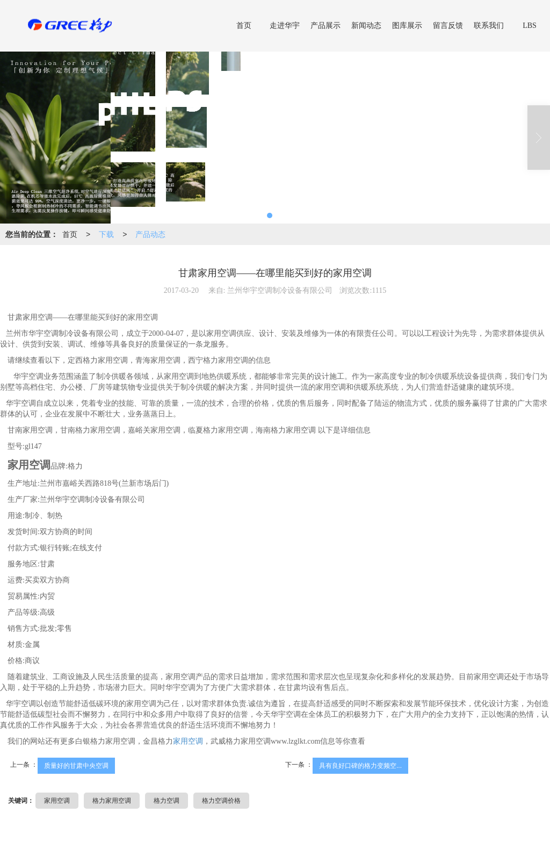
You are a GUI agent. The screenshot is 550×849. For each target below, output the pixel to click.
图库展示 (407, 25)
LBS (530, 25)
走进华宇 (285, 25)
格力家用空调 (111, 800)
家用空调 (188, 741)
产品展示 (325, 25)
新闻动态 (366, 25)
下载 (106, 234)
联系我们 (489, 25)
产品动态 (150, 234)
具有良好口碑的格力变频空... (360, 765)
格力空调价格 (221, 800)
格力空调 (166, 800)
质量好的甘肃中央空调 (76, 765)
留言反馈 (448, 25)
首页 (243, 25)
